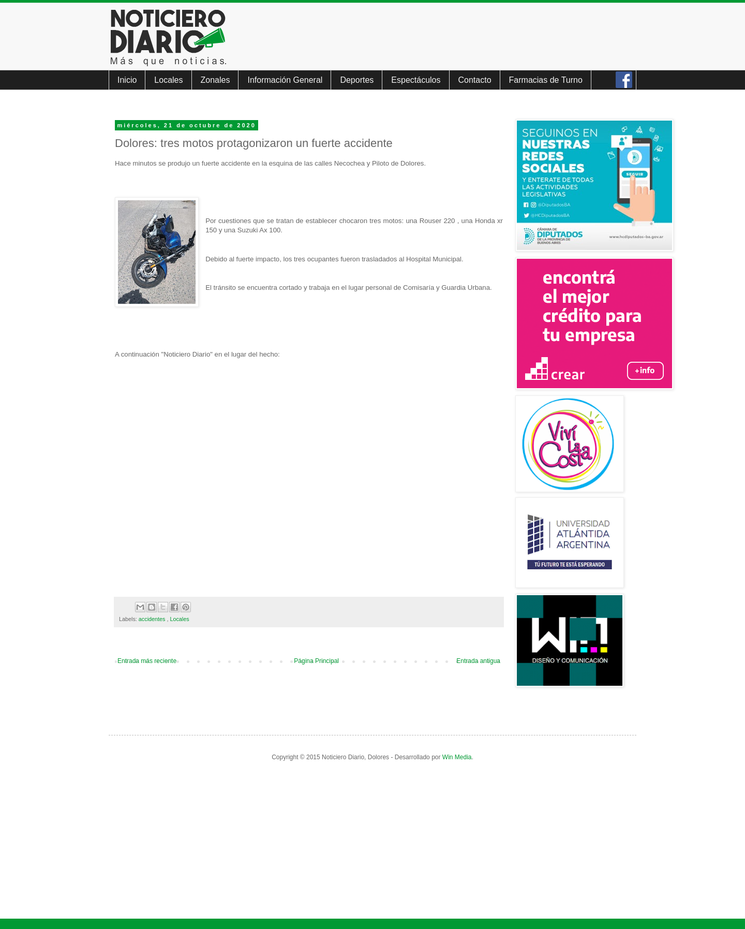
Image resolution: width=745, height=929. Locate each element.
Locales (168, 80)
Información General (284, 80)
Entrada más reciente (146, 661)
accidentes (153, 619)
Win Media (457, 757)
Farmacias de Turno (546, 80)
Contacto (474, 80)
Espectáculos (415, 80)
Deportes (357, 80)
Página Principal (316, 661)
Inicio (127, 80)
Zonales (215, 80)
